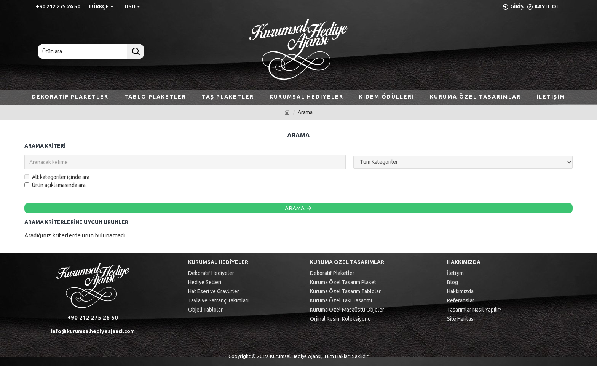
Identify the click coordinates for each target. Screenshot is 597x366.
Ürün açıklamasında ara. (55, 185)
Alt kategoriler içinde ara (56, 177)
